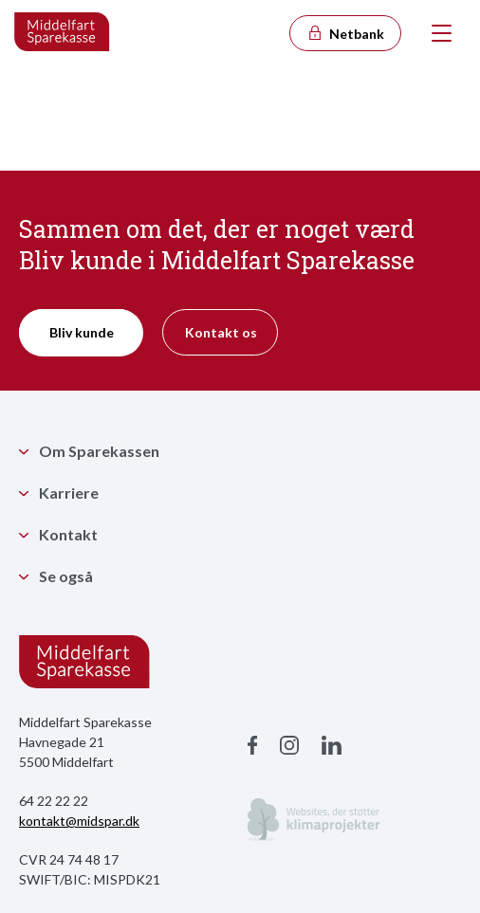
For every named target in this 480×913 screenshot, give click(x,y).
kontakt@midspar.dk (79, 821)
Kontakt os (221, 332)
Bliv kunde (81, 332)
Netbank (345, 34)
